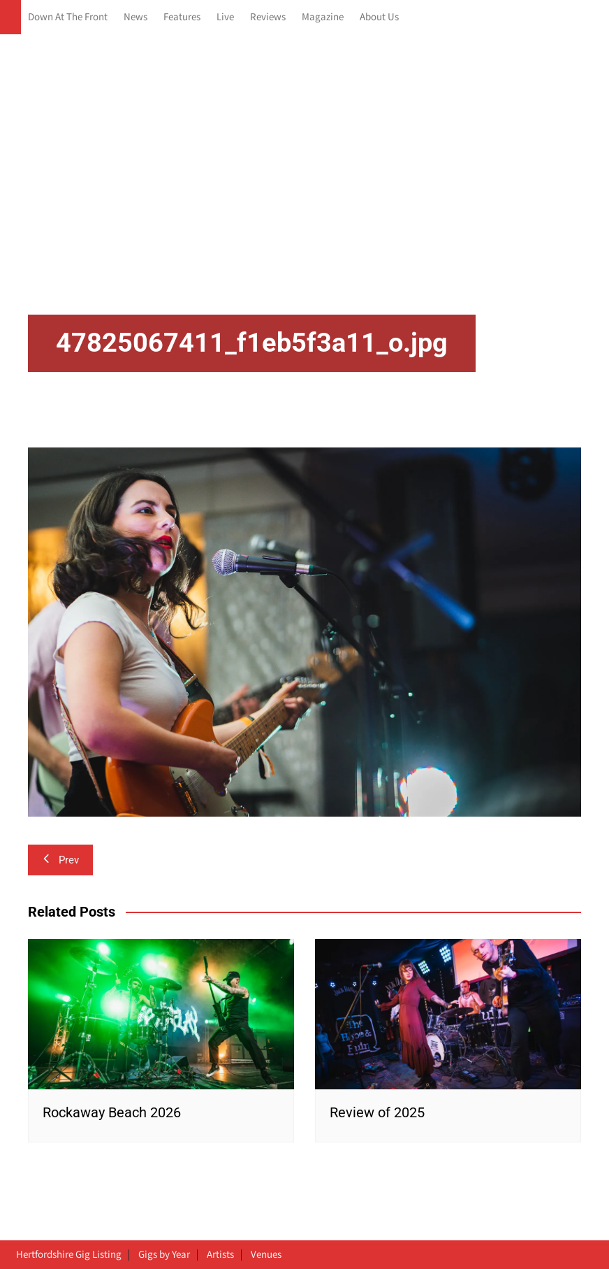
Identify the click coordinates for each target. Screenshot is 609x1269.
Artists (220, 1255)
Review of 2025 (377, 1112)
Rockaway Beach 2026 (112, 1112)
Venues (266, 1255)
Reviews (268, 17)
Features (181, 17)
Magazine (323, 17)
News (135, 17)
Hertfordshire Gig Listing (69, 1255)
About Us (379, 17)
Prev (60, 860)
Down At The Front (68, 17)
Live (225, 17)
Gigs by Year (164, 1255)
